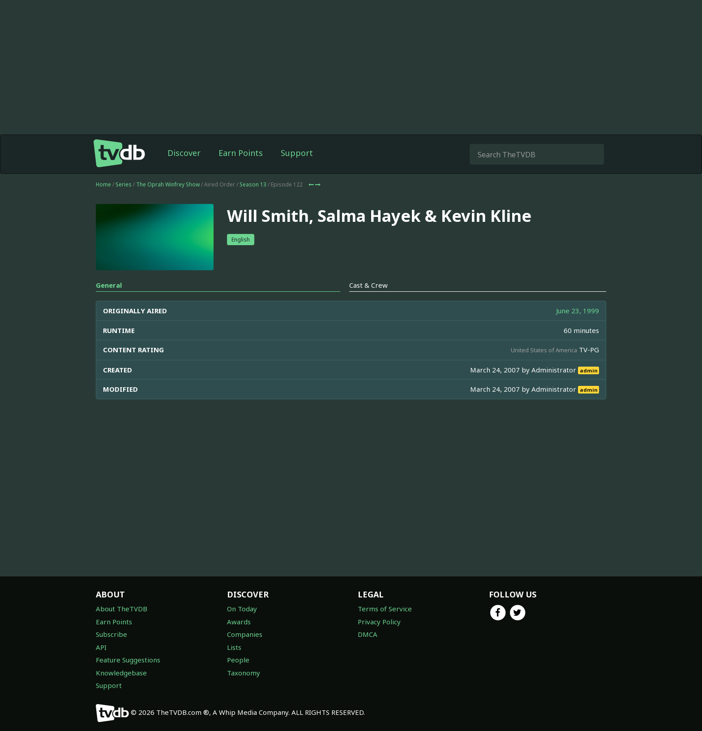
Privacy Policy (379, 621)
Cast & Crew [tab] (368, 285)
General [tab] (109, 285)
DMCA (367, 634)
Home (103, 184)
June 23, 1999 (577, 310)
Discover (184, 152)
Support (297, 152)
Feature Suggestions (128, 659)
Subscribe (111, 634)
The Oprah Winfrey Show (168, 184)
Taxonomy (243, 672)
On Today (242, 608)
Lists (234, 647)
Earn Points (240, 152)
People (238, 659)
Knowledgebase (121, 672)
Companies (244, 634)
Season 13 (253, 184)
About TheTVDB (121, 608)
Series (124, 184)
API (101, 647)
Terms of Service (385, 608)
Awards (239, 621)
